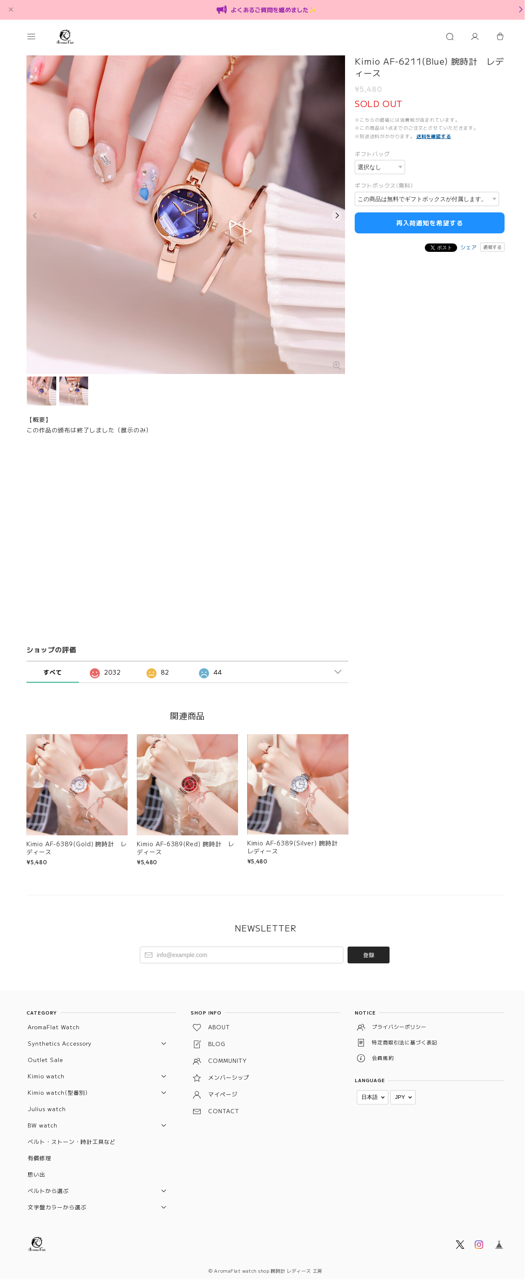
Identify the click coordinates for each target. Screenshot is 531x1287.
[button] (39, 36)
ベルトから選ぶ (48, 1186)
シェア (468, 247)
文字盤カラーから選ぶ (57, 1203)
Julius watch (47, 1105)
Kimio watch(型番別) (57, 1088)
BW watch (43, 1121)
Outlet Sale (45, 1055)
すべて (52, 668)
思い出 (36, 1170)
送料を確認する (434, 136)
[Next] (337, 213)
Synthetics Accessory (60, 1039)
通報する (492, 246)
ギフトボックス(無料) (384, 185)
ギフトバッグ (372, 154)
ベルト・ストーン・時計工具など (71, 1137)
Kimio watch (46, 1072)
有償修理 (39, 1154)
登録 (368, 951)
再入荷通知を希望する (429, 222)
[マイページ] (474, 36)
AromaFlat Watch (53, 1023)
